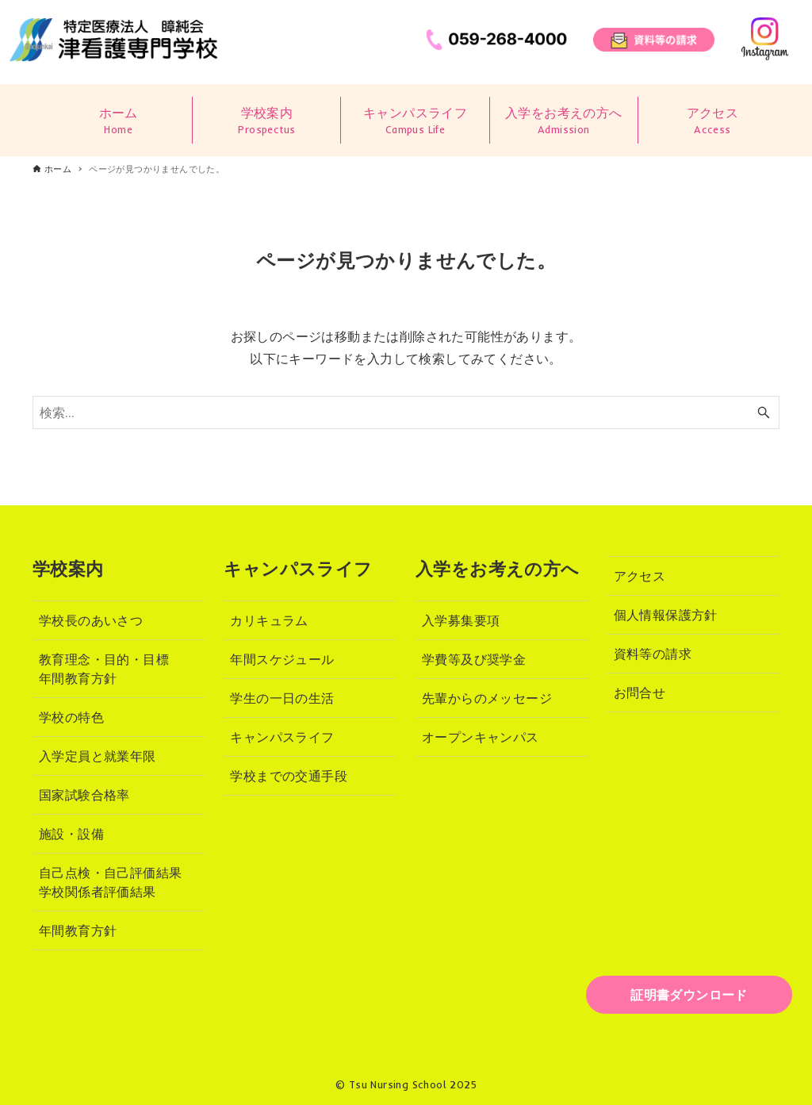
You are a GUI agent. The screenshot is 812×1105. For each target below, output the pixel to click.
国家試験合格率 (84, 795)
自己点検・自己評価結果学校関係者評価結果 (110, 882)
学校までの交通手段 (288, 776)
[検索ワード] (406, 412)
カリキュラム (269, 620)
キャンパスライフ (414, 121)
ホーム (118, 121)
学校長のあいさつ (91, 620)
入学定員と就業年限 (97, 756)
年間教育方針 (78, 930)
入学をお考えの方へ (563, 121)
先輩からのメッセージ (487, 698)
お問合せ (640, 692)
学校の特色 (71, 717)
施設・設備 (71, 834)
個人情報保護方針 (666, 615)
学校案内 (266, 121)
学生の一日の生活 (282, 698)
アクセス (712, 121)
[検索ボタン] (763, 412)
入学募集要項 (461, 620)
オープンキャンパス (480, 737)
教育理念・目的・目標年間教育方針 (104, 668)
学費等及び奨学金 (474, 659)
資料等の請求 (652, 654)
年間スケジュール (282, 659)
